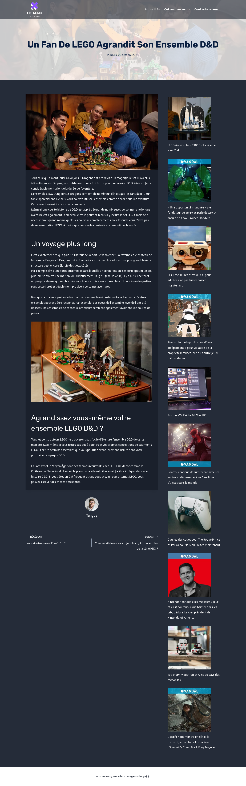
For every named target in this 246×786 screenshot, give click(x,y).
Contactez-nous (206, 9)
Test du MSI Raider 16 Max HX (187, 415)
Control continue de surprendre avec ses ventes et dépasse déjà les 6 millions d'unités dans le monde (193, 477)
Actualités (152, 9)
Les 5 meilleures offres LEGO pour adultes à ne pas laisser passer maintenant (189, 280)
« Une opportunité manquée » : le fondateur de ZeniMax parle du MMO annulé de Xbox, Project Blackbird (192, 213)
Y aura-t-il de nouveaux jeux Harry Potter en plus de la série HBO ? (126, 542)
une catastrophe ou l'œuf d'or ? (57, 539)
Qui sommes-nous (177, 9)
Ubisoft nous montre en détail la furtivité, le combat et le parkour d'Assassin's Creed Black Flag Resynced (192, 742)
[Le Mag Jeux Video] (34, 9)
